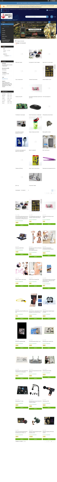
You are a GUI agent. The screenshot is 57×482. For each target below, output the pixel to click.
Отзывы (3, 30)
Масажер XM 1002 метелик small (48, 217)
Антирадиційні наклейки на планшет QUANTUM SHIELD (35, 217)
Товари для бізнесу (19, 168)
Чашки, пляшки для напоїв (34, 131)
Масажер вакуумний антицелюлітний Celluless (48, 248)
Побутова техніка (18, 62)
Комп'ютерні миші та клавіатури (35, 114)
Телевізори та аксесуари (20, 114)
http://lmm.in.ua (5, 78)
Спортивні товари (32, 185)
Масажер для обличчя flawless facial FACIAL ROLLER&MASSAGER (35, 249)
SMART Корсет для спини (20, 279)
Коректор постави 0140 (34, 279)
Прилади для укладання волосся (49, 168)
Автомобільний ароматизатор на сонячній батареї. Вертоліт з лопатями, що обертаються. (21, 217)
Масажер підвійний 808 (20, 341)
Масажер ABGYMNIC (19, 247)
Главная (3, 22)
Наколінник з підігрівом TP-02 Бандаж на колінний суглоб (35, 311)
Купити (22, 225)
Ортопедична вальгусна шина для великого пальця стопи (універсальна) (49, 280)
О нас (17, 22)
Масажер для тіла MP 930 (48, 341)
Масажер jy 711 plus (19, 401)
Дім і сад (17, 185)
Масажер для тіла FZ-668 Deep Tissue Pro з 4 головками (21, 371)
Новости (3, 34)
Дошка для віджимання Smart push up (35, 371)
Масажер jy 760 (46, 401)
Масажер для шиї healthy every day (21, 311)
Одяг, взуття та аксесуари (48, 62)
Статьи (3, 32)
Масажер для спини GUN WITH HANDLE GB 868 (35, 402)
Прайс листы (39, 22)
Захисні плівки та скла (47, 79)
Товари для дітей (18, 96)
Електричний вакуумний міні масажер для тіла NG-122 (21, 432)
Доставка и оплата (30, 22)
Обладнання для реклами (48, 114)
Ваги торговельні (46, 150)
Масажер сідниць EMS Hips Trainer (48, 432)
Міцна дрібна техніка (47, 131)
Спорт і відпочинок (19, 79)
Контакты (23, 22)
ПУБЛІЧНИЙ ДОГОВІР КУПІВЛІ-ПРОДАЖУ (6, 41)
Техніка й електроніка (33, 79)
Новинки (45, 22)
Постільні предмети (46, 96)
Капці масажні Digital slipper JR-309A (48, 311)
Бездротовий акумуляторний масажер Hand (35, 432)
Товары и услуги (10, 22)
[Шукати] (47, 17)
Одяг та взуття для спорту (34, 168)
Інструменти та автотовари (34, 62)
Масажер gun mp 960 (47, 370)
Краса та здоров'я (32, 150)
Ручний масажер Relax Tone (35, 341)
